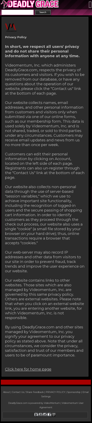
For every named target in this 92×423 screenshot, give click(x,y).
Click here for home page (28, 369)
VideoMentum (52, 403)
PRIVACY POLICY (55, 392)
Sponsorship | (74, 392)
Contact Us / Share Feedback (28, 392)
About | (7, 392)
